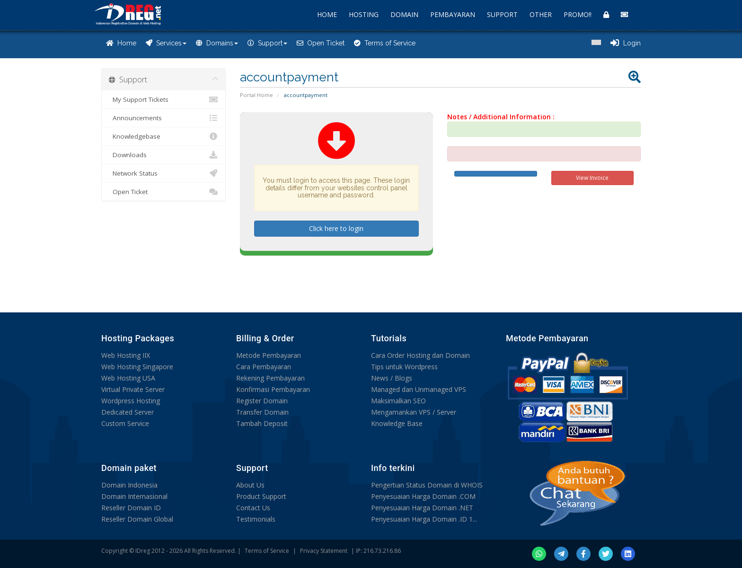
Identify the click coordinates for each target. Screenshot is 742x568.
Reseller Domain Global (137, 519)
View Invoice (592, 178)
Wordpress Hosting (130, 400)
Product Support (261, 496)
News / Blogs (391, 377)
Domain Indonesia (129, 484)
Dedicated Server (127, 412)
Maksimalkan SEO (398, 400)
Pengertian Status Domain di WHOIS (427, 484)
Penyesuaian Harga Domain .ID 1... (424, 519)
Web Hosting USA (128, 377)
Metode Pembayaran (268, 355)
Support (267, 43)
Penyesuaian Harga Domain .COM (423, 496)
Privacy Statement (323, 551)
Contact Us (253, 507)
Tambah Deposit (262, 423)
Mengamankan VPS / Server (413, 412)
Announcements (163, 118)
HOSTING (364, 14)
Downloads (163, 154)
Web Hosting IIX (125, 355)
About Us (250, 484)
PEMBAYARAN (452, 14)
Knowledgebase (163, 136)
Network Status (163, 173)
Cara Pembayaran (263, 366)
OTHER (541, 14)
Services (166, 43)
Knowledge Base (397, 423)
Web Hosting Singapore (137, 366)
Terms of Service (384, 43)
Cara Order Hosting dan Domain (420, 355)
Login (625, 43)
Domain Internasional (134, 496)
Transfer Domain (262, 412)
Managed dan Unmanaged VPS (418, 389)
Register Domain (262, 400)
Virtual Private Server (133, 389)
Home (121, 43)
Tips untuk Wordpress (404, 366)
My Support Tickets (163, 99)
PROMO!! (578, 14)
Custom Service (125, 423)
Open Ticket (320, 43)
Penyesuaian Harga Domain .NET (422, 507)
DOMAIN (404, 14)
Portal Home (256, 94)
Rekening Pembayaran (270, 377)
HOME (327, 14)
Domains (217, 43)
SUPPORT (502, 14)
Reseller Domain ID (131, 507)
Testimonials (255, 519)
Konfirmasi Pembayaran (273, 389)
